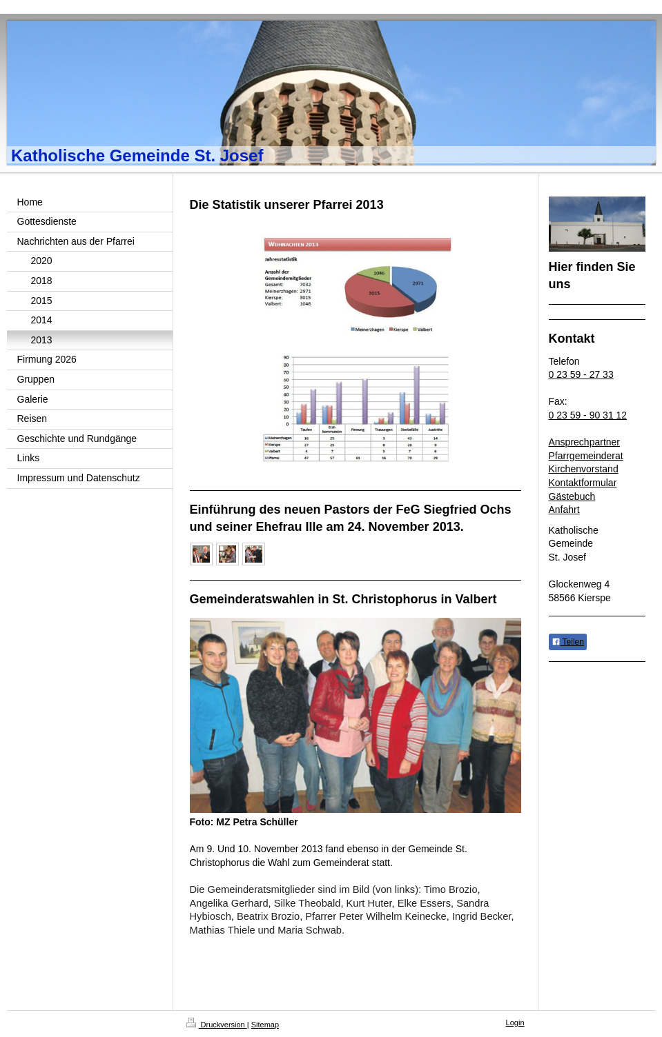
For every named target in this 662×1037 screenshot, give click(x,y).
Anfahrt (564, 509)
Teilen (568, 642)
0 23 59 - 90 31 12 (588, 415)
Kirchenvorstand (584, 468)
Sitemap (265, 1024)
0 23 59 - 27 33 (581, 374)
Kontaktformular (583, 482)
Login (515, 1022)
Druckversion (216, 1024)
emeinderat (599, 455)
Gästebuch (572, 496)
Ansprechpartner (585, 441)
